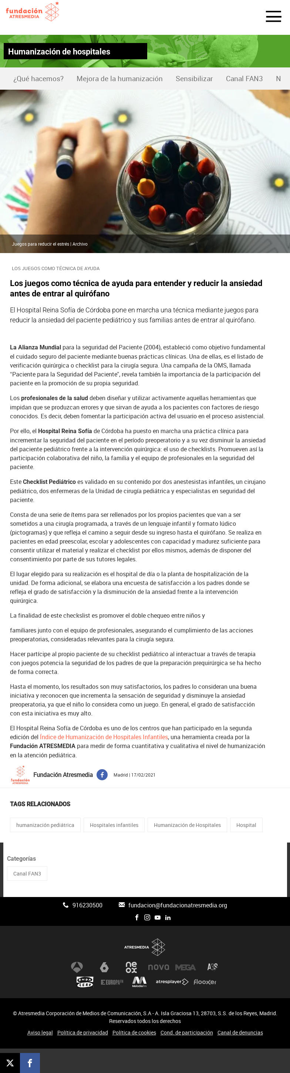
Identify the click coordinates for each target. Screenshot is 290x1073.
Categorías (21, 858)
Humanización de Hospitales (187, 824)
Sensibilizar (194, 78)
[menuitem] (38, 78)
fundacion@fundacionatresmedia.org (177, 905)
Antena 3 (77, 967)
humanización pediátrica (45, 824)
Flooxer (205, 982)
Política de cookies (134, 1032)
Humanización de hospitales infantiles (59, 53)
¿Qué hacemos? (38, 78)
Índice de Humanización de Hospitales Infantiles (104, 737)
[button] (269, 17)
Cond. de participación (187, 1032)
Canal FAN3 (244, 78)
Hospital (246, 824)
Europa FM (112, 982)
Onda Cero (85, 982)
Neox (131, 967)
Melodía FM (139, 982)
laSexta (104, 967)
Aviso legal (40, 1032)
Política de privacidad (82, 1032)
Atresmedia (145, 947)
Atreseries (213, 967)
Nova (159, 967)
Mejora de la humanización (120, 78)
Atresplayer (172, 982)
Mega (186, 967)
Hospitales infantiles (114, 824)
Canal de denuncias (240, 1032)
